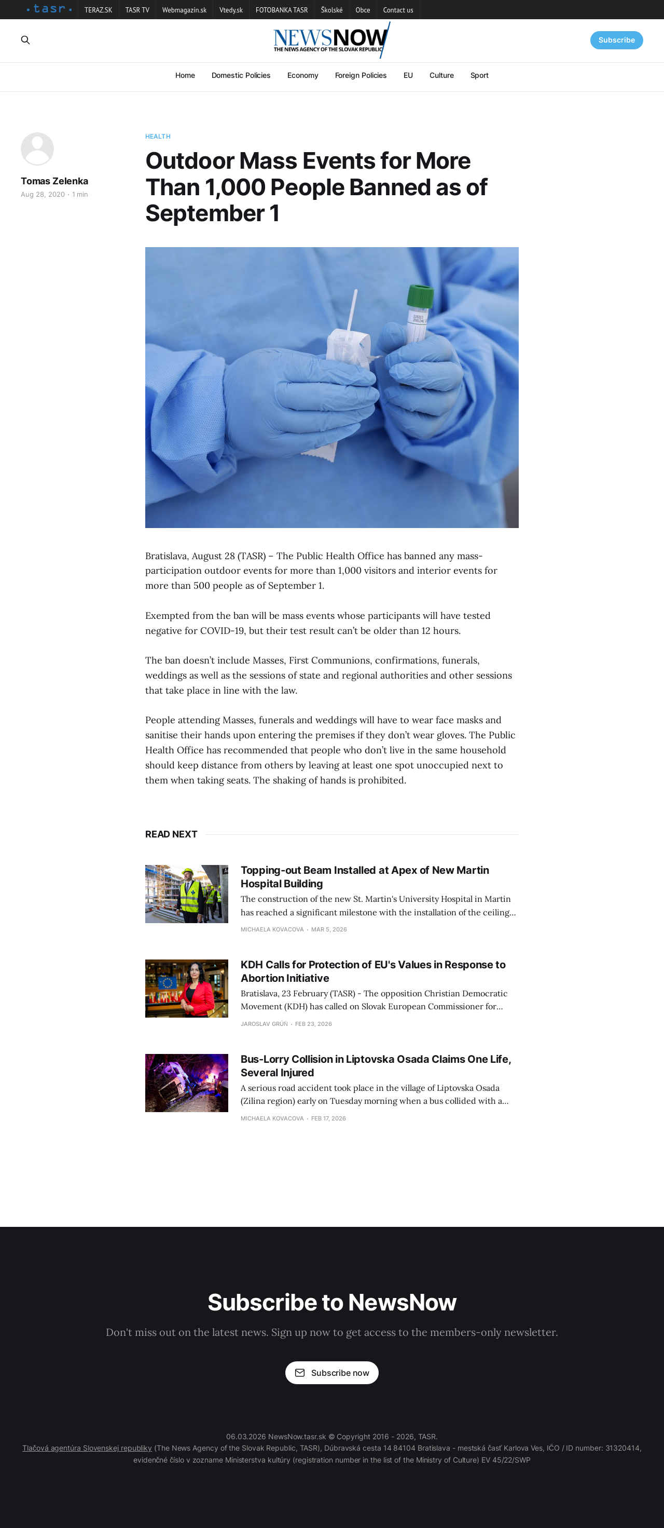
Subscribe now (332, 1373)
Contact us (398, 10)
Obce (363, 10)
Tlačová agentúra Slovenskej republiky (87, 1447)
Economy (302, 75)
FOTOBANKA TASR (282, 10)
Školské (332, 10)
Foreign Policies (361, 75)
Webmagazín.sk (184, 10)
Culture (441, 75)
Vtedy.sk (231, 10)
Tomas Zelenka (54, 180)
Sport (480, 75)
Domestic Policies (241, 75)
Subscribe (617, 39)
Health (158, 136)
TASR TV (137, 10)
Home (185, 75)
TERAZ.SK (99, 10)
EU (408, 75)
